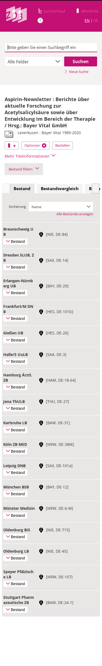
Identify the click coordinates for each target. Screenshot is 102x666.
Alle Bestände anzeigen (74, 213)
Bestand (22, 188)
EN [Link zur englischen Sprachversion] (87, 20)
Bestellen (62, 145)
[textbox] (51, 47)
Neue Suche (76, 71)
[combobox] (34, 61)
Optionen (35, 145)
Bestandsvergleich (60, 188)
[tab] (22, 189)
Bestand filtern (24, 169)
